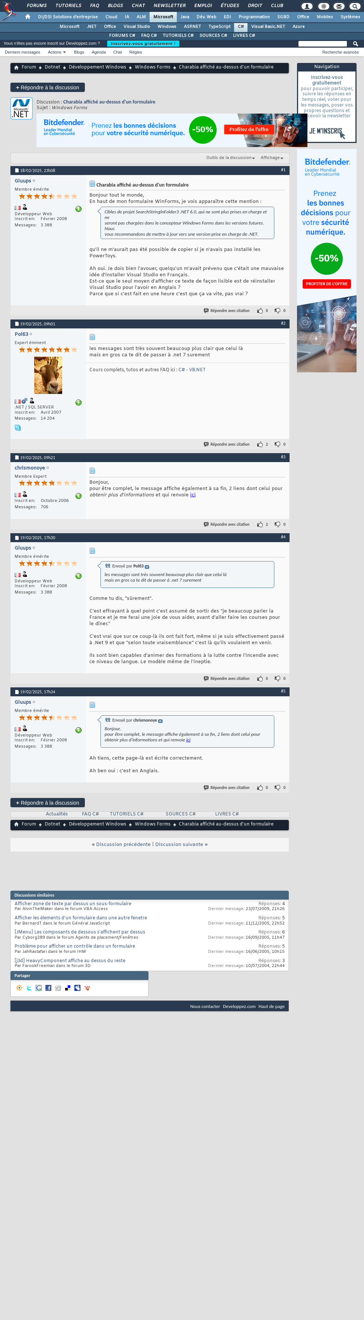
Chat (138, 6)
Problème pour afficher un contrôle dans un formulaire (75, 947)
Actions (54, 52)
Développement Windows (97, 67)
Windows (166, 26)
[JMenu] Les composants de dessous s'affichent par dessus (80, 932)
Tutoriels (68, 6)
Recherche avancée (340, 52)
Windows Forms (152, 67)
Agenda (99, 52)
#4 (283, 537)
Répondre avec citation (227, 310)
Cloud (111, 17)
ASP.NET (192, 26)
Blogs (115, 6)
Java (185, 17)
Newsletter (169, 6)
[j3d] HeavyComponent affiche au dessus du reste (70, 961)
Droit (254, 6)
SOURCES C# (213, 35)
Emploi (202, 6)
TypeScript (219, 26)
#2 (283, 323)
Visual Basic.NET (268, 26)
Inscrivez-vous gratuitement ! (143, 43)
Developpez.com (239, 1006)
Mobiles (325, 17)
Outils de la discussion (229, 157)
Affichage (270, 157)
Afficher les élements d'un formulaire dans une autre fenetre (81, 918)
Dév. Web (206, 17)
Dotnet (52, 67)
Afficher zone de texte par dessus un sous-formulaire (73, 904)
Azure (299, 26)
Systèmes (350, 17)
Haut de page (272, 1006)
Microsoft (163, 17)
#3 (283, 456)
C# (241, 26)
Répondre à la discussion (47, 87)
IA (127, 17)
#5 (283, 691)
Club (276, 6)
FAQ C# (149, 35)
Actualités (57, 814)
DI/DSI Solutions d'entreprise (68, 17)
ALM (141, 17)
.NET (91, 26)
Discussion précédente (123, 845)
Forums (36, 6)
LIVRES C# (244, 35)
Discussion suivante (179, 845)
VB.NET (197, 370)
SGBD (283, 17)
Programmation (254, 17)
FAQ (94, 6)
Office (303, 17)
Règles (136, 52)
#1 (283, 169)
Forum (29, 67)
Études (229, 6)
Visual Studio (137, 26)
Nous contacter (205, 1006)
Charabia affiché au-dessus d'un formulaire (109, 102)
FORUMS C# (122, 35)
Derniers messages (22, 52)
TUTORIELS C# (178, 35)
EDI (227, 17)
